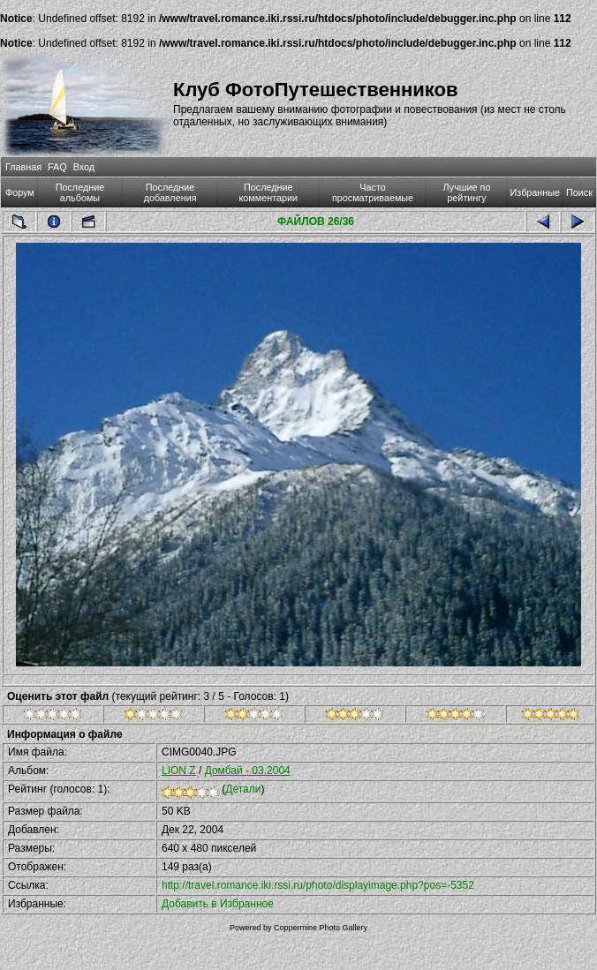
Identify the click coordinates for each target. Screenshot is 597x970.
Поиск (579, 192)
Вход (83, 167)
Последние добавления (170, 192)
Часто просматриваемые (372, 192)
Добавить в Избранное (218, 904)
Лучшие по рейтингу (467, 192)
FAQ (57, 167)
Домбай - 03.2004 (248, 770)
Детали (243, 789)
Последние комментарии (268, 192)
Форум (19, 192)
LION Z (179, 770)
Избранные (535, 192)
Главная (23, 167)
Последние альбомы (80, 192)
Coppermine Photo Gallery (320, 927)
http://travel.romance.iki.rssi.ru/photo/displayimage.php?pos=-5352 (318, 885)
